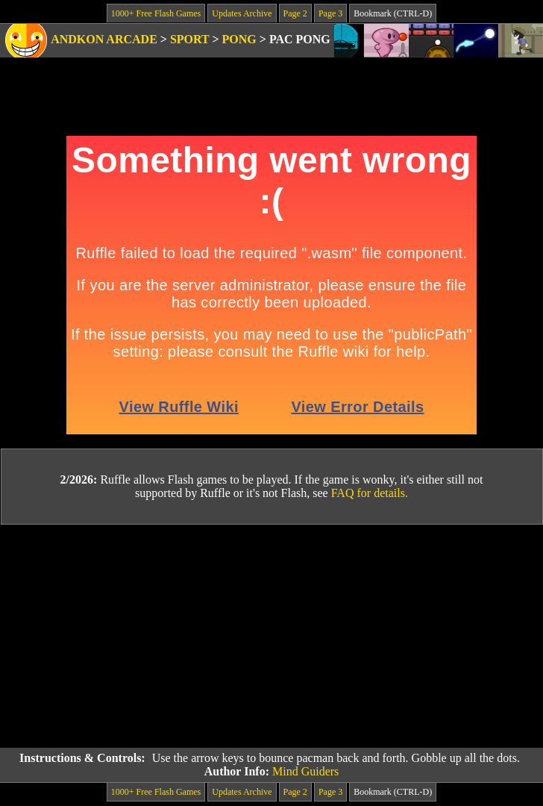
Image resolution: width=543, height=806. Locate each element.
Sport (190, 39)
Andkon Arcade (104, 39)
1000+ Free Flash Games (156, 13)
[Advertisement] (271, 636)
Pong (239, 39)
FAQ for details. (369, 493)
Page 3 (330, 13)
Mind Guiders (305, 771)
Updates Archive (242, 13)
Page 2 (295, 13)
